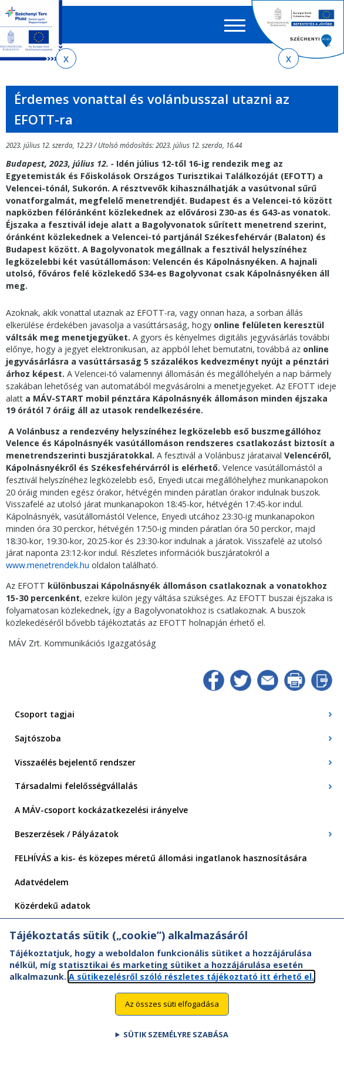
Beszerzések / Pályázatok (67, 833)
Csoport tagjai (45, 714)
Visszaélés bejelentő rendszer (75, 762)
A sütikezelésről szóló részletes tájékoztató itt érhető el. (191, 978)
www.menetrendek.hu (47, 565)
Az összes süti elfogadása (172, 1005)
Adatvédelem (42, 882)
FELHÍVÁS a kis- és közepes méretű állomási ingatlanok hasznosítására (161, 858)
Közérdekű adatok (52, 905)
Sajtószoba (38, 738)
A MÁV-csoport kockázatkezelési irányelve (101, 809)
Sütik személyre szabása (175, 1036)
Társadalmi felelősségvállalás (76, 785)
